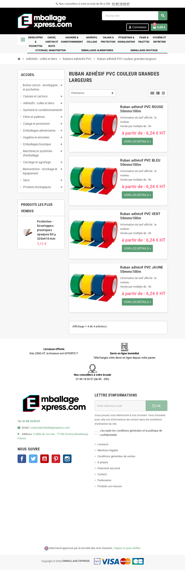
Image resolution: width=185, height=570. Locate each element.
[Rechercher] (134, 15)
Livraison (102, 444)
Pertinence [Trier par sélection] (77, 93)
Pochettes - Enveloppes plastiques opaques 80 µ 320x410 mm (46, 230)
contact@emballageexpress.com (50, 427)
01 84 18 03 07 (121, 3)
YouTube (44, 458)
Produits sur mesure (109, 486)
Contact (102, 474)
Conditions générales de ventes (116, 456)
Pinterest (56, 458)
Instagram (67, 458)
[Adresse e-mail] (120, 405)
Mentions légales (107, 450)
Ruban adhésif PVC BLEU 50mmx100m (140, 162)
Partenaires (104, 480)
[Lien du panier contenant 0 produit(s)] (159, 27)
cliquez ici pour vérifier (126, 548)
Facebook (22, 458)
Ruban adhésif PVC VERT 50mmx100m (140, 216)
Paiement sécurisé (108, 468)
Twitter (33, 458)
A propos (102, 462)
